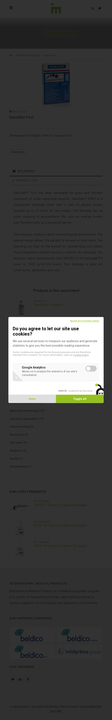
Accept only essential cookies (84, 320)
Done (32, 399)
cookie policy (81, 355)
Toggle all (79, 399)
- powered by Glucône (75, 391)
